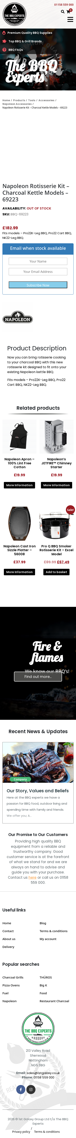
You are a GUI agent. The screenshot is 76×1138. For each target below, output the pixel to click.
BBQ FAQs (12, 49)
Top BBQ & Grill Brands (22, 41)
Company (20, 779)
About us (8, 939)
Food (43, 993)
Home (6, 100)
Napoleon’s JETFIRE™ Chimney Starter (56, 463)
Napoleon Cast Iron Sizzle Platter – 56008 (19, 550)
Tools (31, 100)
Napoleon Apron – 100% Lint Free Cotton (19, 463)
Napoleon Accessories (17, 104)
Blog (43, 923)
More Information (19, 485)
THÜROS (46, 977)
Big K (43, 985)
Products (19, 100)
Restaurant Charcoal (54, 1001)
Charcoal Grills (12, 977)
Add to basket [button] (56, 572)
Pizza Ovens (11, 985)
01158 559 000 (64, 4)
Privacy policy (21, 1132)
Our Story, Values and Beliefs (38, 791)
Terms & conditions (54, 931)
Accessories (46, 100)
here (32, 877)
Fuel (5, 993)
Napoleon (9, 1001)
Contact (8, 931)
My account (48, 939)
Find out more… (38, 676)
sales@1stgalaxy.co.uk (43, 1073)
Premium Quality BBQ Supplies (27, 32)
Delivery (8, 947)
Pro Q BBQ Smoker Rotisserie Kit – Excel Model (56, 550)
